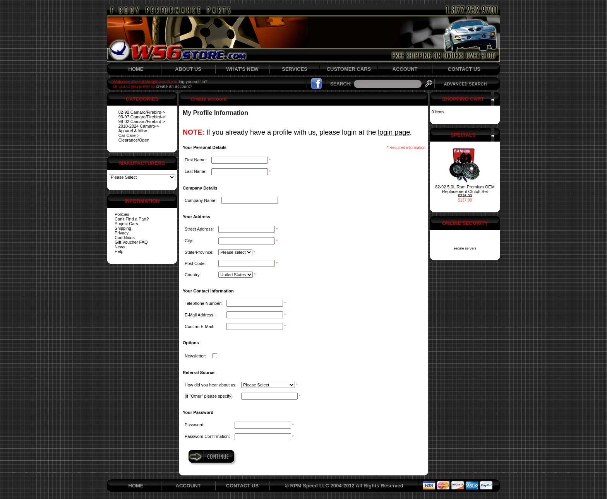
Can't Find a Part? (132, 219)
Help (119, 251)
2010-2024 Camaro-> (138, 126)
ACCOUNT (405, 69)
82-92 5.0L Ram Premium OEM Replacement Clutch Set (465, 189)
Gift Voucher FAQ (131, 242)
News (120, 246)
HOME (136, 69)
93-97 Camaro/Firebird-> (141, 116)
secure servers (464, 248)
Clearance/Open (133, 140)
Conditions (125, 237)
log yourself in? (193, 81)
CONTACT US (464, 69)
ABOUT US (188, 69)
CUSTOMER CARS (349, 69)
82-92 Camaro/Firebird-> (141, 112)
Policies (122, 214)
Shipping (123, 228)
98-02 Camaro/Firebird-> (141, 121)
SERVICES (294, 69)
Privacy (122, 233)
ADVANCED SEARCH (465, 84)
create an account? (174, 86)
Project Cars (126, 223)
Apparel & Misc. (133, 130)
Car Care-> (129, 135)
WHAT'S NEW (242, 69)
